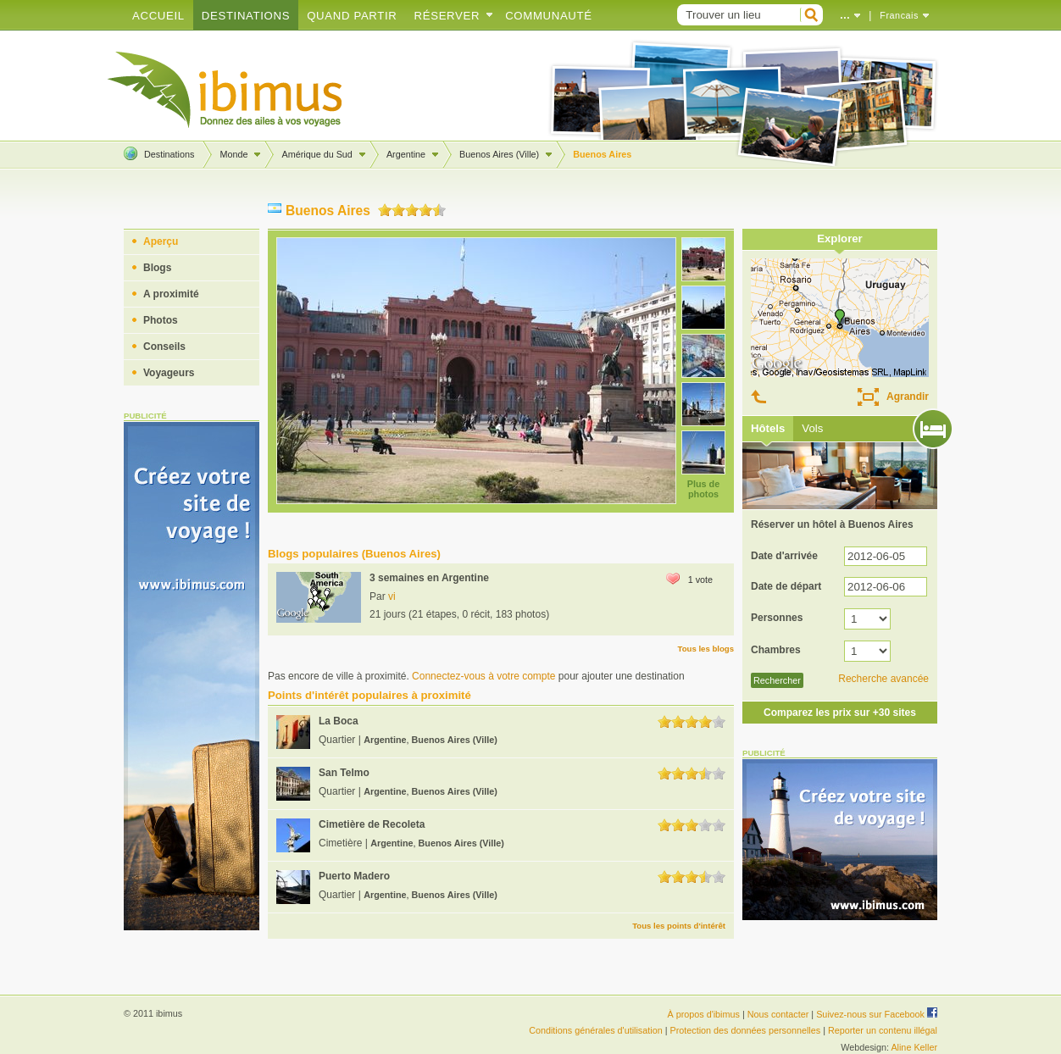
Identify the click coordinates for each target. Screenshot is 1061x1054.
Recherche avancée (883, 679)
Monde (233, 154)
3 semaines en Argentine (429, 578)
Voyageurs (168, 373)
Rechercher (777, 680)
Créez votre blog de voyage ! (225, 90)
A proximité (171, 294)
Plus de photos (703, 489)
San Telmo (344, 773)
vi (392, 596)
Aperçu (160, 241)
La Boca (338, 721)
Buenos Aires (602, 154)
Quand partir (352, 15)
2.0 (398, 209)
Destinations (246, 15)
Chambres (776, 650)
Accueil (158, 15)
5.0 (439, 209)
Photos (160, 320)
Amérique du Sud (316, 154)
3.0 (412, 209)
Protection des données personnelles (744, 1030)
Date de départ (786, 586)
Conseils (164, 346)
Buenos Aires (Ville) (499, 154)
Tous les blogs (706, 648)
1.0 (385, 209)
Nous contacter (778, 1014)
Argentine (405, 154)
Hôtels (768, 428)
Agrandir (907, 396)
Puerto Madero (354, 876)
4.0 (425, 209)
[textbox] (736, 14)
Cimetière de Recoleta (372, 824)
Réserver (447, 15)
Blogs (157, 268)
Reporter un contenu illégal (882, 1030)
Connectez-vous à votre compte (483, 676)
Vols (812, 428)
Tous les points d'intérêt (678, 925)
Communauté (548, 15)
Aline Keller (914, 1047)
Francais (899, 15)
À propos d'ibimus (703, 1014)
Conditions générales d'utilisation (596, 1030)
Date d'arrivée (784, 556)
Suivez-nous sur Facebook (876, 1014)
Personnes (777, 618)
